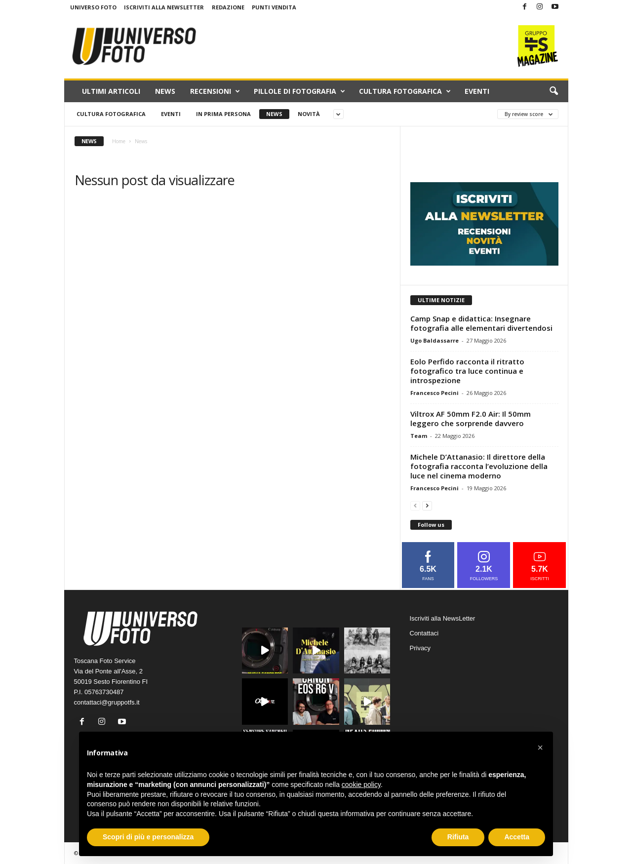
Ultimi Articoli (111, 91)
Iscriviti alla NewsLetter (164, 7)
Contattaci (424, 633)
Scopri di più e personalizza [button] (148, 837)
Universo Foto (93, 7)
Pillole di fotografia (299, 91)
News (165, 91)
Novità (309, 114)
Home (118, 141)
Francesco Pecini (434, 392)
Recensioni (215, 91)
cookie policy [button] (361, 784)
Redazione (228, 7)
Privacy (420, 648)
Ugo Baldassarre (434, 340)
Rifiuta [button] (458, 837)
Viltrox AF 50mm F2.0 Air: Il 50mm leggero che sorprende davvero (470, 418)
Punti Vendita (274, 7)
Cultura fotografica (405, 91)
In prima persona (223, 114)
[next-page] (427, 505)
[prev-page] (415, 505)
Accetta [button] (516, 837)
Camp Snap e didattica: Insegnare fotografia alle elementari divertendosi (481, 323)
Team (418, 435)
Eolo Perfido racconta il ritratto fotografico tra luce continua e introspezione (467, 370)
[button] (553, 91)
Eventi (477, 91)
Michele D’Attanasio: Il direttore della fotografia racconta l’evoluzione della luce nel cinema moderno (479, 466)
